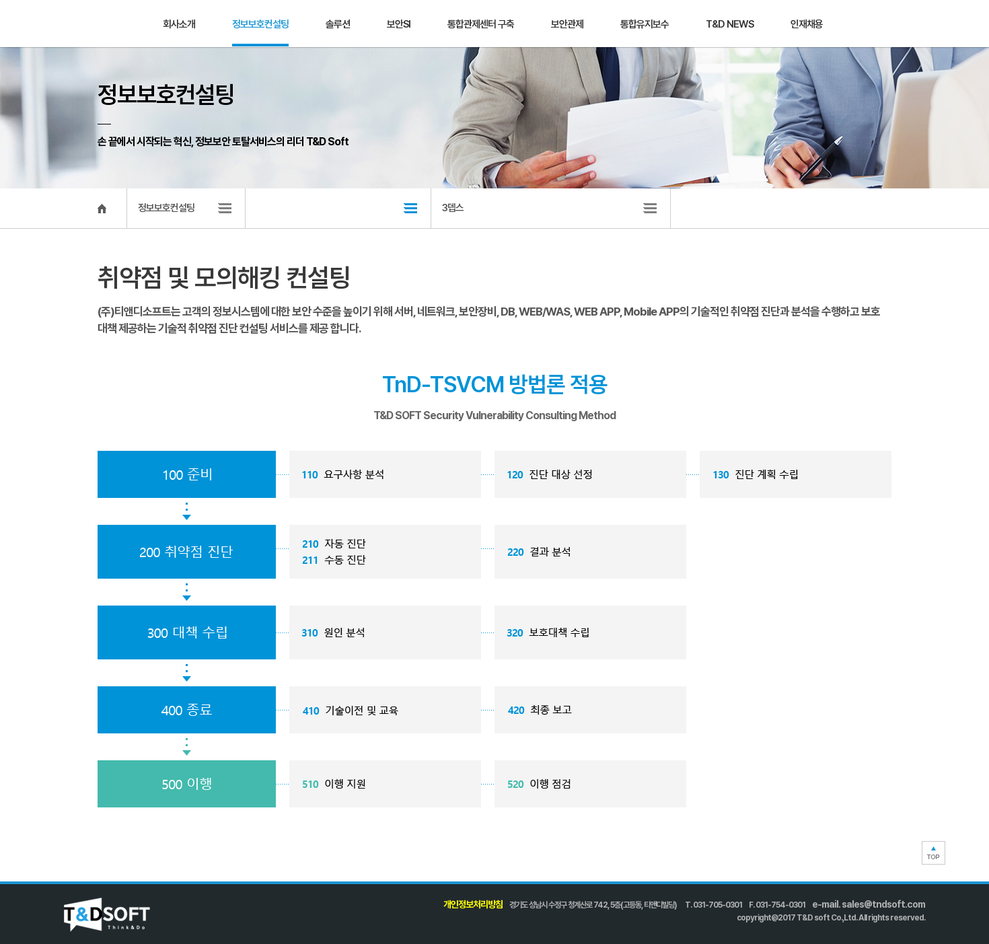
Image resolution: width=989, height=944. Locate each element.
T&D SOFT (94, 24)
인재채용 (807, 24)
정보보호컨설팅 (260, 24)
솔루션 (338, 24)
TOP (933, 853)
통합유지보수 (644, 24)
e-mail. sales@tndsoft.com (868, 904)
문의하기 (901, 23)
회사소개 (179, 24)
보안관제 (567, 24)
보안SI (398, 24)
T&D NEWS (730, 24)
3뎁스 (453, 208)
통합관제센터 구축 (480, 24)
